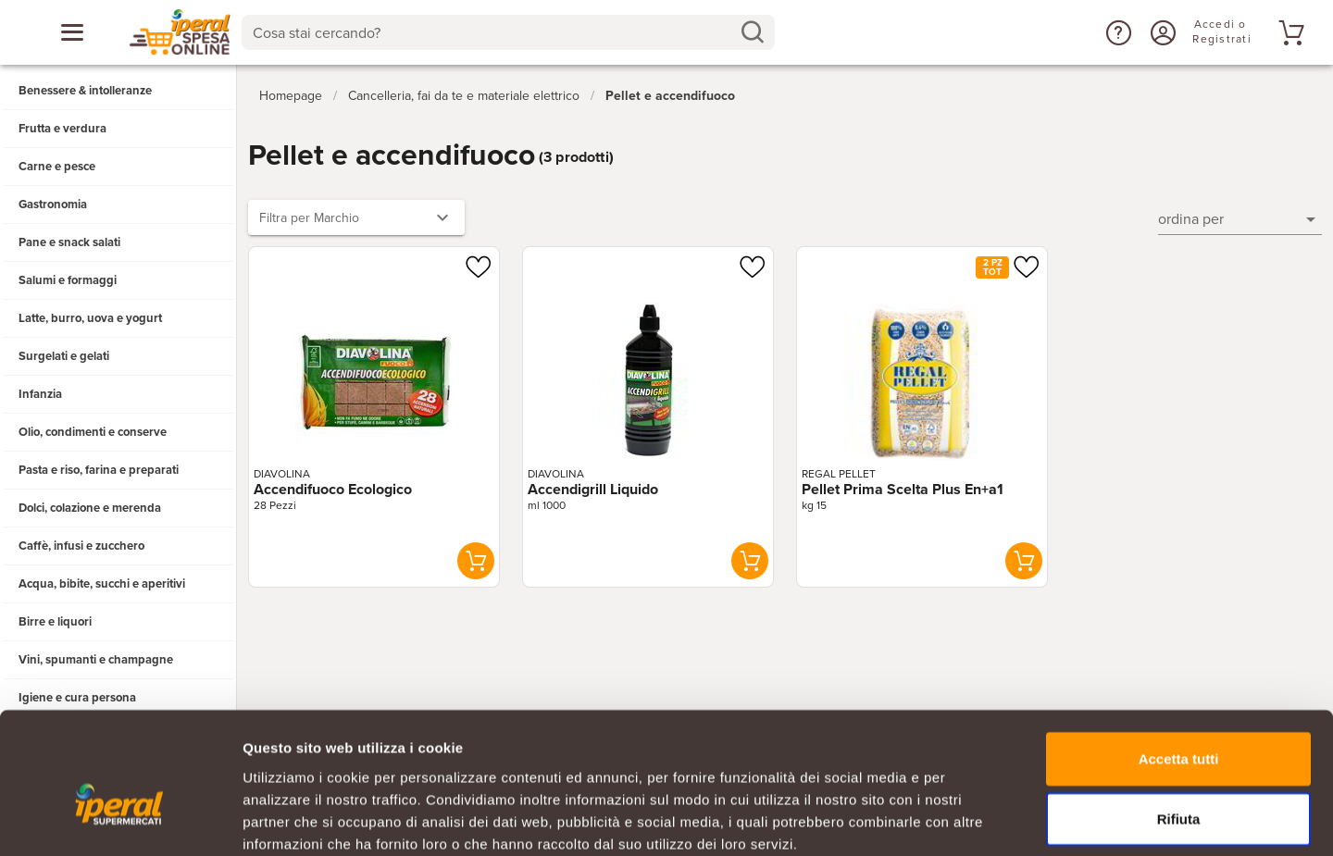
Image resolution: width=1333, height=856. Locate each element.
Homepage (290, 91)
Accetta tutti (1179, 659)
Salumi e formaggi (68, 280)
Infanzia (40, 394)
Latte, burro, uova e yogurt (90, 318)
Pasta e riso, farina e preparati (99, 470)
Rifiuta (1179, 720)
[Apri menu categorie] (72, 32)
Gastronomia (53, 204)
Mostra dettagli (974, 819)
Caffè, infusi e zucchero (81, 546)
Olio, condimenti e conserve (93, 432)
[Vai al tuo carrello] (1288, 32)
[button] (1116, 32)
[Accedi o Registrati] (1161, 32)
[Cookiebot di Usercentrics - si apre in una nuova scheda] (120, 820)
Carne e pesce (57, 166)
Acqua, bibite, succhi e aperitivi (102, 584)
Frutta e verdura (62, 128)
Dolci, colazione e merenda (90, 508)
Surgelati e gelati (64, 356)
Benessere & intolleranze (85, 90)
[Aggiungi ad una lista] (477, 262)
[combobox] (508, 32)
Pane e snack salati (69, 242)
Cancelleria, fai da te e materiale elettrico (463, 91)
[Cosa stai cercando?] (493, 32)
